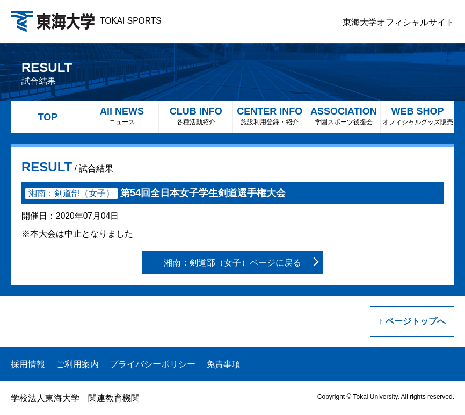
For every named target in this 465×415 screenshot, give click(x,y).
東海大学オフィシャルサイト (398, 22)
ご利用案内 (77, 364)
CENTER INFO (270, 116)
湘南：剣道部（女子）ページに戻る (232, 262)
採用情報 (28, 364)
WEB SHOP (417, 116)
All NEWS (122, 116)
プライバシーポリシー (152, 364)
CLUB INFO (196, 116)
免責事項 (223, 364)
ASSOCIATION (344, 116)
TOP (48, 117)
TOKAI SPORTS (86, 20)
